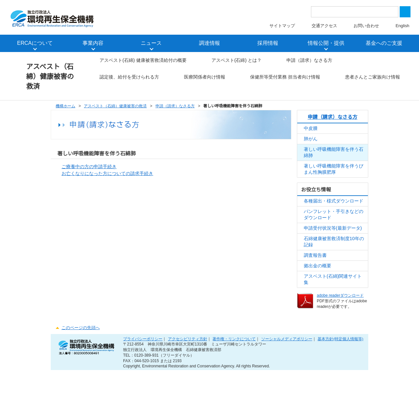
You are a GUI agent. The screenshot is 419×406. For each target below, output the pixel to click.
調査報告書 (315, 285)
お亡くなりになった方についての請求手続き (107, 196)
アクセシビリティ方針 (188, 373)
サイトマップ (283, 26)
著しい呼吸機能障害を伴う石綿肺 (333, 176)
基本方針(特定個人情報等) (340, 373)
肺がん (311, 161)
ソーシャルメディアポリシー (287, 373)
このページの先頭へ (80, 361)
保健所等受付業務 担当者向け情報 (331, 96)
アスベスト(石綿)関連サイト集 (333, 311)
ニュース (151, 44)
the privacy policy (230, 17)
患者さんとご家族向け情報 (127, 113)
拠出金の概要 (317, 296)
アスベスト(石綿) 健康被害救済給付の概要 (143, 61)
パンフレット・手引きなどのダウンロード (334, 242)
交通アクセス (324, 26)
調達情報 (209, 44)
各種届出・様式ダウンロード (333, 227)
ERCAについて (35, 44)
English (402, 26)
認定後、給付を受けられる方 (241, 79)
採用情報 (267, 44)
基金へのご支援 (384, 44)
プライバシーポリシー (144, 373)
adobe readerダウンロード (341, 328)
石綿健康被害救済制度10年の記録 (334, 271)
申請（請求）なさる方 (310, 61)
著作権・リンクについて (234, 373)
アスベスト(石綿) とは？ (237, 61)
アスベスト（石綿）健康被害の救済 (50, 77)
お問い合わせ (366, 26)
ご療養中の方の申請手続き (89, 189)
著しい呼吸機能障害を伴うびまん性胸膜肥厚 (333, 194)
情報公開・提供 (326, 44)
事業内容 (92, 44)
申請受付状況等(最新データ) (333, 256)
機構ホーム (65, 128)
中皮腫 (311, 150)
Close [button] (398, 13)
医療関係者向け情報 (316, 79)
